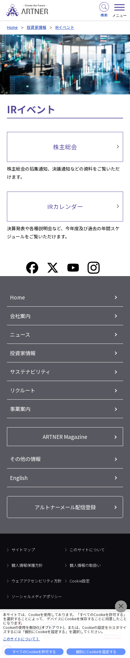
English (19, 477)
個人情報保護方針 (27, 565)
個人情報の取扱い (85, 565)
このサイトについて (87, 549)
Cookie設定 (80, 581)
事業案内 (20, 408)
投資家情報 (36, 27)
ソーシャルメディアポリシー (36, 596)
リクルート (22, 390)
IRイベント (64, 27)
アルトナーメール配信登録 (65, 507)
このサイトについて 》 (21, 638)
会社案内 (20, 316)
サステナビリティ (30, 371)
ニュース (20, 334)
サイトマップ (23, 549)
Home (12, 27)
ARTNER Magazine (65, 436)
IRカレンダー (65, 206)
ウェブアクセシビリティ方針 (36, 581)
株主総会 (65, 146)
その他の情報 (25, 459)
